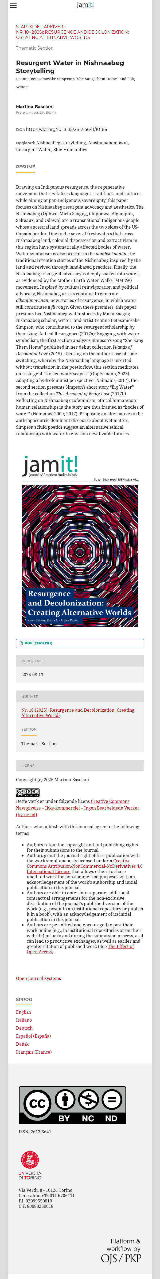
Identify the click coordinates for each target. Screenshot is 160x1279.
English (23, 1012)
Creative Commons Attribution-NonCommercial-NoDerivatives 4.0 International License (85, 866)
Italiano (24, 1020)
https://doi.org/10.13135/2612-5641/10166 (66, 129)
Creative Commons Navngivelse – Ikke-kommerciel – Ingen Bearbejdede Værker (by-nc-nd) (77, 808)
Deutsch (24, 1028)
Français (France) (34, 1052)
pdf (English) (38, 643)
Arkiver (53, 26)
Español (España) (33, 1036)
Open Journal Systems (38, 978)
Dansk (22, 1044)
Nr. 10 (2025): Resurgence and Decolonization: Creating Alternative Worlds (72, 35)
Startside (28, 26)
